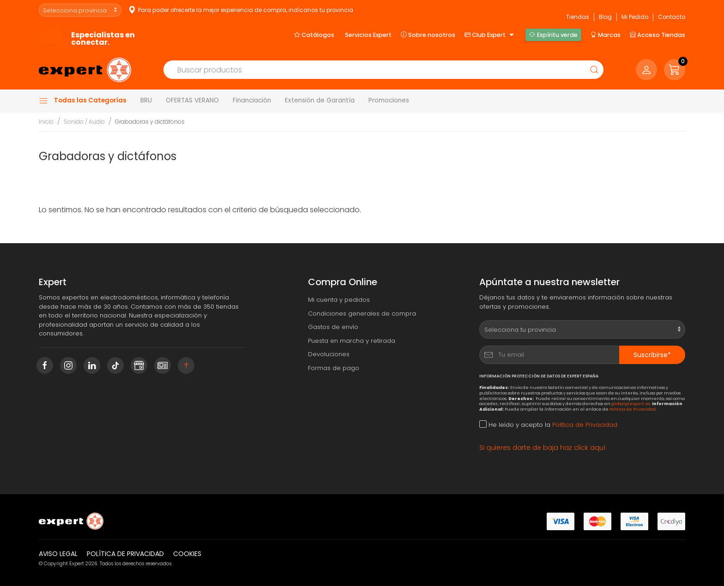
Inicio (46, 122)
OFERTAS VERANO (192, 100)
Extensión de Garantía (320, 100)
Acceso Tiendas (657, 34)
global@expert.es (630, 404)
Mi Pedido (634, 17)
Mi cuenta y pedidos (339, 299)
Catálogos (314, 34)
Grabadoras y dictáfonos (150, 122)
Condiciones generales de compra (362, 313)
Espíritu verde (553, 34)
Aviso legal (58, 553)
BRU (146, 100)
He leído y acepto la (548, 424)
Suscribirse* (652, 354)
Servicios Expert (368, 35)
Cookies (187, 553)
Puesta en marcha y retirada (351, 340)
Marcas (606, 34)
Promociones (388, 100)
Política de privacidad (125, 553)
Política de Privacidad (632, 409)
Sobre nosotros (428, 34)
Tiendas (577, 17)
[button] (674, 69)
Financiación (252, 100)
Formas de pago (333, 368)
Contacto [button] (671, 17)
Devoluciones (329, 354)
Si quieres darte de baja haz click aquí (542, 447)
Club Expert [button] (490, 35)
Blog (605, 17)
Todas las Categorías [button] (83, 100)
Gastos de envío (333, 327)
